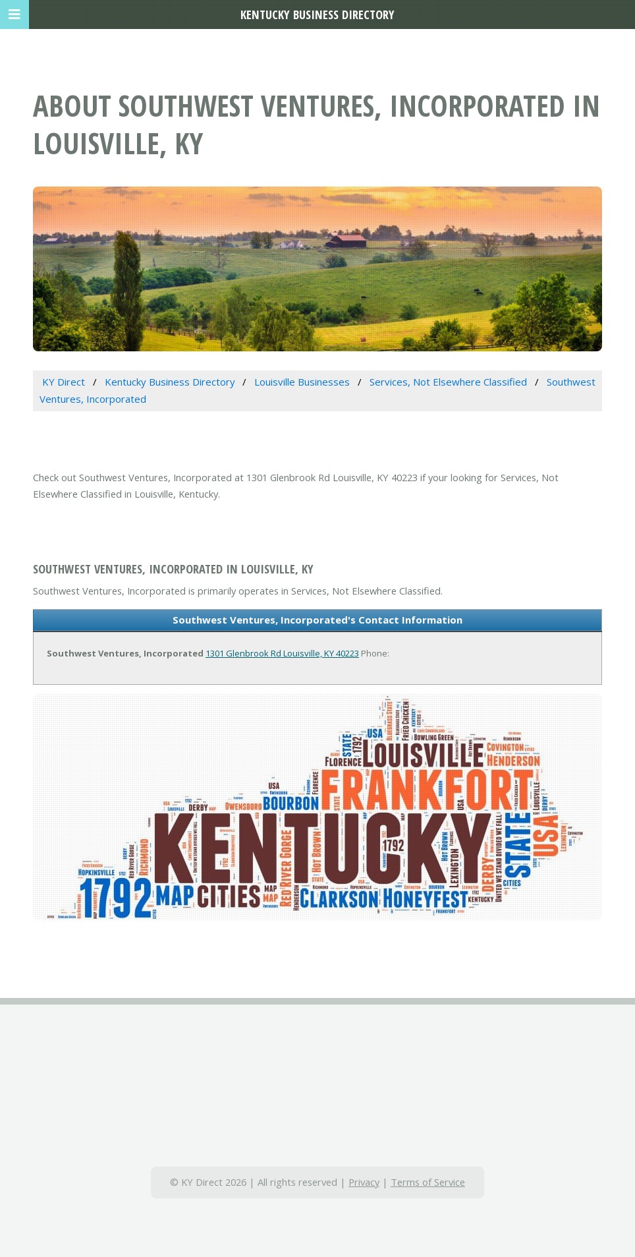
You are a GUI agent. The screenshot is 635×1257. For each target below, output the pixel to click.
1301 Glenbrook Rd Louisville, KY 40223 (282, 653)
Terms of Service (428, 1181)
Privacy (363, 1181)
